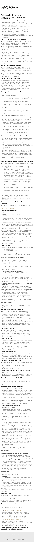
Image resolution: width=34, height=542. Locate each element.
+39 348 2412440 (8, 510)
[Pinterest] (20, 535)
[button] (31, 7)
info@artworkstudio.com (8, 208)
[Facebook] (14, 535)
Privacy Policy (24, 539)
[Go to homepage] (9, 7)
